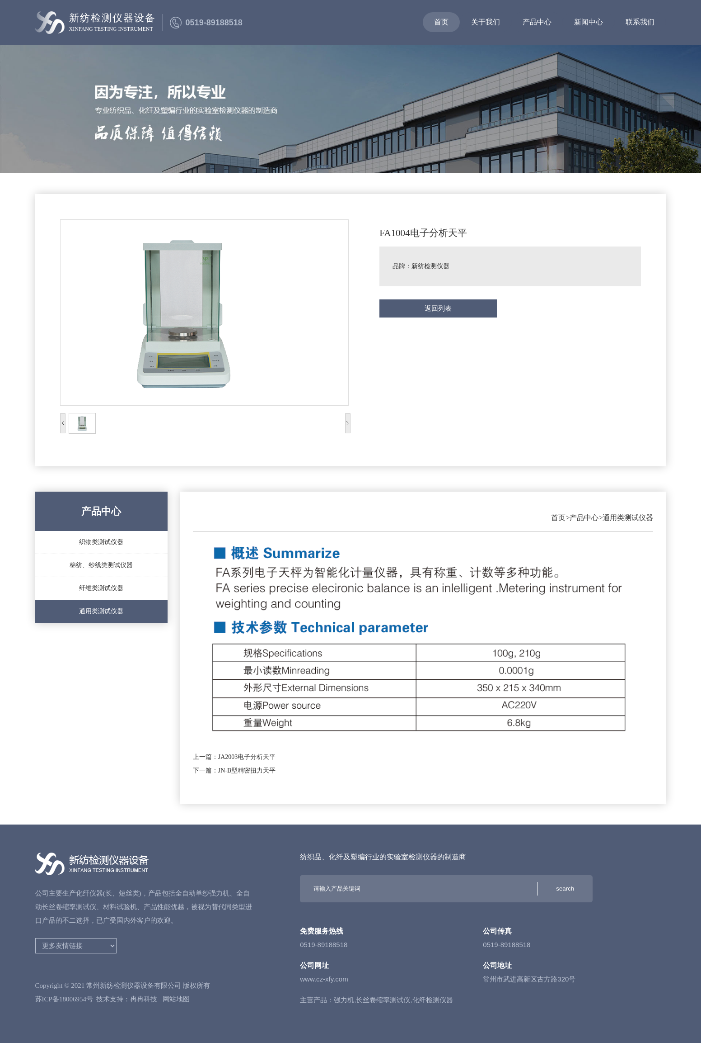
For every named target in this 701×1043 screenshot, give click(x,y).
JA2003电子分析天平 (247, 757)
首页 (558, 518)
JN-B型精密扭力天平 (247, 770)
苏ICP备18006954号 (64, 999)
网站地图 (176, 999)
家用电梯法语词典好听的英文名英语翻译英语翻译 (76, 945)
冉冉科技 (144, 999)
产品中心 (584, 518)
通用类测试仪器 (628, 518)
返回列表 (438, 308)
